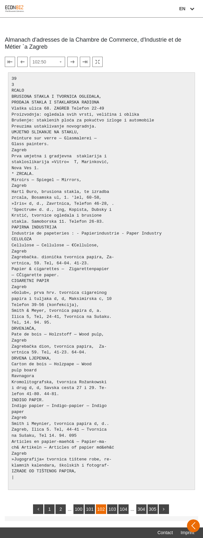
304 (141, 509)
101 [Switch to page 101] (89, 509)
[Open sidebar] (193, 525)
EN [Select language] (187, 8)
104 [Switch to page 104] (123, 509)
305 (152, 509)
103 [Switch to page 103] (112, 509)
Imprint (187, 532)
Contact (165, 532)
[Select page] (47, 62)
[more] (164, 509)
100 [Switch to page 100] (78, 509)
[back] (38, 509)
